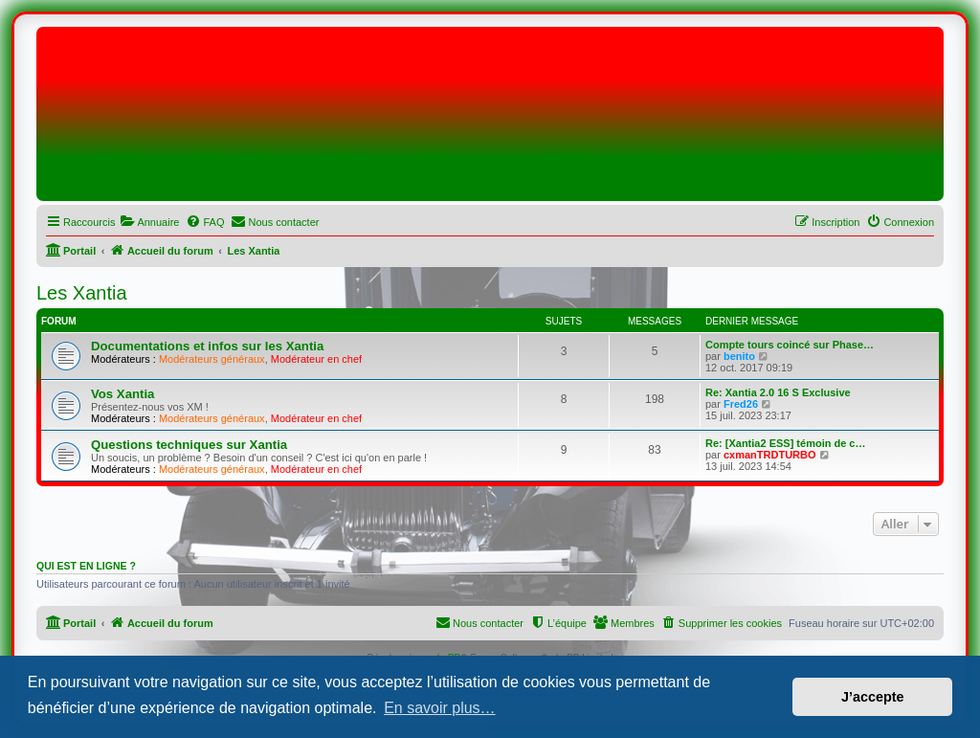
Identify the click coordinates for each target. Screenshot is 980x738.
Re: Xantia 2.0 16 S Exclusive (778, 392)
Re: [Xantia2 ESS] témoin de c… (785, 443)
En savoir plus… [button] (440, 708)
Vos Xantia (122, 394)
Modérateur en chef (316, 359)
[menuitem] (149, 222)
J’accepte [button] (872, 696)
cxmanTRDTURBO (770, 454)
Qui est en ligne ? (86, 565)
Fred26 (741, 404)
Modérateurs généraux (212, 359)
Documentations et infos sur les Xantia (207, 346)
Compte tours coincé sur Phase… (789, 344)
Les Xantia (81, 292)
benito (739, 356)
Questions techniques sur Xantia (189, 444)
